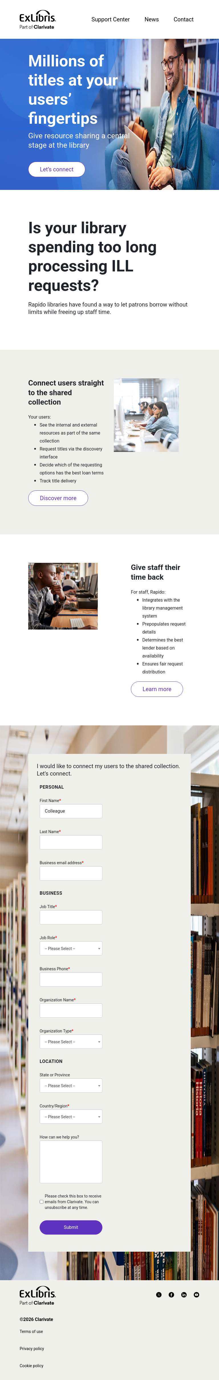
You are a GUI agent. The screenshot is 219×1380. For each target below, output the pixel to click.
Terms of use (31, 1331)
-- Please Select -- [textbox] (60, 948)
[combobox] (71, 948)
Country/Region (54, 1106)
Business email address (62, 863)
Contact (184, 19)
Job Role (48, 937)
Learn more (157, 689)
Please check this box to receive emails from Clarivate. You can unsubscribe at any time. (73, 1202)
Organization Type (56, 1031)
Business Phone (55, 969)
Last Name (50, 831)
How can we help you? (59, 1137)
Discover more (58, 498)
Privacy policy (32, 1348)
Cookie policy (31, 1365)
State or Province (55, 1075)
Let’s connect (57, 169)
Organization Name (58, 1000)
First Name (50, 800)
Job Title (48, 906)
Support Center (111, 19)
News (152, 19)
